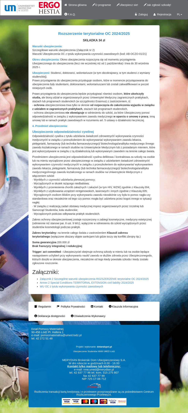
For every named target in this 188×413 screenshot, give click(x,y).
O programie (101, 4)
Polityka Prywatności (71, 306)
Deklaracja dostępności (49, 316)
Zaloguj (141, 14)
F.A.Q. (70, 14)
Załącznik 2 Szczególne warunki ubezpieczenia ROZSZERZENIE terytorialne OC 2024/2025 (94, 278)
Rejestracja (162, 14)
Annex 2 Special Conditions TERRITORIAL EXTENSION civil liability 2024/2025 (87, 282)
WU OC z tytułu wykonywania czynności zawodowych (71, 286)
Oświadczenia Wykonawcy (88, 316)
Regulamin (42, 306)
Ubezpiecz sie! (127, 4)
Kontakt (97, 306)
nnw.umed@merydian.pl (98, 369)
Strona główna (75, 4)
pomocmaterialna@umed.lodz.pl (61, 335)
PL (179, 14)
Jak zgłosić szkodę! (157, 4)
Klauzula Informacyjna (123, 306)
